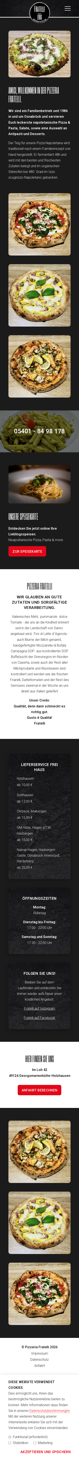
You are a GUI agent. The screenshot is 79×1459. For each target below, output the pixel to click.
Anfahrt (39, 1366)
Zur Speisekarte (27, 552)
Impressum (39, 1353)
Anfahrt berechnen (39, 1090)
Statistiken (18, 1443)
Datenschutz (39, 1360)
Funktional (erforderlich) (28, 1437)
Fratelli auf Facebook (39, 1018)
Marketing (42, 1443)
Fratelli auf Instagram (39, 1008)
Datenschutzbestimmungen (49, 1411)
